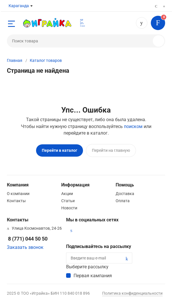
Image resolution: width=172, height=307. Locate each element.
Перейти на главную (111, 150)
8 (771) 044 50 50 (141, 23)
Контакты (16, 200)
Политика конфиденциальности (132, 293)
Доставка (125, 193)
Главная (14, 60)
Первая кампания (93, 275)
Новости (69, 208)
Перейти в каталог (59, 150)
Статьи (68, 200)
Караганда (19, 5)
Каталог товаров (46, 60)
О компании (18, 193)
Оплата (123, 200)
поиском (133, 126)
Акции (67, 193)
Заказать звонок (25, 247)
